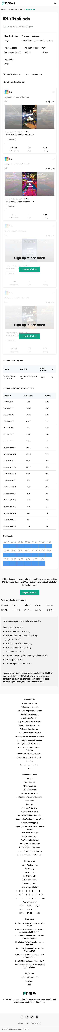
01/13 (29, 909)
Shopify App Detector (29, 718)
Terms (27, 1023)
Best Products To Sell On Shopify (29, 851)
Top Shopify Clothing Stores (29, 847)
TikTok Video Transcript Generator (29, 797)
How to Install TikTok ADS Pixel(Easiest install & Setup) (30, 966)
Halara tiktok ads (29, 605)
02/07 (21, 906)
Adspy (29, 779)
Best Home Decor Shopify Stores (29, 855)
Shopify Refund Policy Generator (29, 744)
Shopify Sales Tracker (29, 703)
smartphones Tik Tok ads (14, 651)
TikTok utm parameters (29, 707)
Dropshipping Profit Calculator (29, 733)
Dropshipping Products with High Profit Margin (29, 827)
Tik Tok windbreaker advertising (16, 631)
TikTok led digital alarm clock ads (17, 663)
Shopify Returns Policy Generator (29, 754)
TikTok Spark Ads (29, 786)
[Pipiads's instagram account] (37, 1017)
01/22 (38, 906)
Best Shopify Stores (29, 836)
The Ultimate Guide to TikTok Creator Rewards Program (29, 937)
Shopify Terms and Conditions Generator (29, 749)
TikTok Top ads (29, 872)
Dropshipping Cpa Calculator (29, 725)
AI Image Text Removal (29, 812)
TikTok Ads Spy (29, 782)
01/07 (38, 913)
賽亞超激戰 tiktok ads (52, 610)
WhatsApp (29, 981)
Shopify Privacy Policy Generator (29, 740)
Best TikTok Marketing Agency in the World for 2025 (29, 949)
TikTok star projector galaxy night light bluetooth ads (25, 655)
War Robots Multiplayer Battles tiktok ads (29, 610)
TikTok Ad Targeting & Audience (29, 711)
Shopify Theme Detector (29, 714)
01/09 (21, 913)
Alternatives (29, 801)
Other (42, 898)
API (29, 985)
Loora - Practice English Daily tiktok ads (18, 605)
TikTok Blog (29, 869)
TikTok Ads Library (29, 790)
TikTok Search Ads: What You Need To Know (29, 924)
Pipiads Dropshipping (29, 823)
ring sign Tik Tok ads (11, 639)
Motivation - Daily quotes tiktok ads (7, 605)
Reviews (29, 804)
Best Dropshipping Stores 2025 (29, 815)
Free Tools (29, 761)
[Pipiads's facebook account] (22, 1017)
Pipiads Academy (29, 883)
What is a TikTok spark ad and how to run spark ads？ (29, 956)
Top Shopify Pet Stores (29, 840)
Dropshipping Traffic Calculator (29, 722)
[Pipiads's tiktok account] (32, 1017)
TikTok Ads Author (30, 880)
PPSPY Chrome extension (29, 765)
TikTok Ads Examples (29, 865)
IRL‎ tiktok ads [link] (30, 9)
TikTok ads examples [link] (15, 9)
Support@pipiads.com (29, 977)
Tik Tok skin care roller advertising (17, 643)
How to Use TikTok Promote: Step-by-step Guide (29, 943)
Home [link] (3, 9)
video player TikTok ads (13, 627)
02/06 (29, 906)
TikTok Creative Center (29, 793)
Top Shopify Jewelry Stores (29, 844)
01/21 (21, 909)
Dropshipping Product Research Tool (29, 819)
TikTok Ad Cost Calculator (29, 729)
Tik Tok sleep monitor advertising (17, 647)
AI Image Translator (29, 808)
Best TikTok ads (29, 876)
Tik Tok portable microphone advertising (20, 635)
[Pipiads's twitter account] (27, 1017)
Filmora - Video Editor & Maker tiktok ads (52, 605)
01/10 (38, 909)
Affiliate (29, 769)
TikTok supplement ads (13, 659)
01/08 (29, 913)
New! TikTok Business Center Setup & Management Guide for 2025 (29, 930)
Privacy (20, 1023)
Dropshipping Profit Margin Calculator (29, 737)
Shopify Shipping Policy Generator (29, 758)
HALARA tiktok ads (40, 605)
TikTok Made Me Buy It (29, 833)
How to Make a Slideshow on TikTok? (29, 961)
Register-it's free (29, 269)
